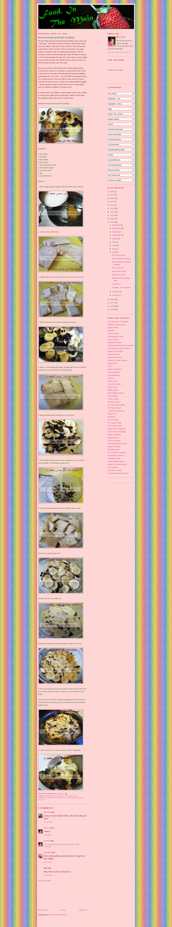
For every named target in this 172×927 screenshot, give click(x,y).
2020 (112, 191)
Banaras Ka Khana (115, 342)
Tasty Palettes (113, 396)
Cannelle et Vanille (115, 470)
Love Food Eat (113, 339)
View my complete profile (119, 52)
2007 (112, 303)
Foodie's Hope (113, 399)
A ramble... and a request (121, 287)
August (115, 239)
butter (62, 796)
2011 (112, 215)
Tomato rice (116, 284)
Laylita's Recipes (114, 447)
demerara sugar (55, 797)
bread (55, 796)
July (114, 242)
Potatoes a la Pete (119, 275)
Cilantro (110, 378)
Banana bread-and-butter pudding (56, 37)
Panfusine (111, 417)
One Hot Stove (113, 333)
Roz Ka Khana (113, 420)
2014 (112, 205)
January (115, 295)
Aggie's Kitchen (113, 438)
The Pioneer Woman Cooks (118, 473)
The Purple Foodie (115, 423)
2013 (112, 208)
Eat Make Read (113, 449)
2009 (112, 222)
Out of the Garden (114, 384)
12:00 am (48, 875)
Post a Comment (44, 881)
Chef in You (112, 414)
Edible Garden (113, 328)
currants (42, 797)
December (116, 225)
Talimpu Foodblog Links (116, 325)
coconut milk (72, 796)
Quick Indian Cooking (116, 393)
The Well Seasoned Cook (117, 444)
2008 (112, 299)
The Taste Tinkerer (115, 408)
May (114, 249)
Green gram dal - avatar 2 (121, 259)
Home (63, 910)
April (114, 252)
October (115, 232)
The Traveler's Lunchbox (117, 452)
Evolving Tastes (113, 402)
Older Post (83, 910)
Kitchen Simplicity (114, 435)
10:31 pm (48, 822)
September (116, 235)
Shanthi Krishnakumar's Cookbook (121, 345)
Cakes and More (114, 354)
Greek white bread (119, 271)
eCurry (110, 366)
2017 (112, 195)
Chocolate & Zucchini (116, 455)
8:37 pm (47, 862)
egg (65, 797)
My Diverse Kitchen (115, 357)
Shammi (47, 828)
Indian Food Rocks (115, 369)
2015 (112, 202)
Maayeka (111, 331)
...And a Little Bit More (116, 411)
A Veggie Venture (114, 458)
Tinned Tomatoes (114, 441)
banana (48, 796)
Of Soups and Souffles (116, 405)
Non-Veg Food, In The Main (118, 322)
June (114, 245)
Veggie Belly (112, 363)
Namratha (47, 852)
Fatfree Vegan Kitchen (116, 461)
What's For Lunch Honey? (117, 464)
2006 (112, 306)
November (116, 228)
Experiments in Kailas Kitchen (119, 348)
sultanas (71, 797)
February (115, 292)
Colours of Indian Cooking (117, 360)
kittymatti (47, 812)
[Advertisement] (50, 895)
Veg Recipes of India (115, 336)
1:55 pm (47, 835)
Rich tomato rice (118, 268)
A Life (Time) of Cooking (117, 432)
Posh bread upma (118, 255)
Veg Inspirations (114, 375)
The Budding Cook (115, 426)
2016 (112, 198)
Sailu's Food (112, 381)
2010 (112, 219)
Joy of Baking (113, 467)
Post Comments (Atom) (57, 915)
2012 (112, 212)
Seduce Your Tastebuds (116, 429)
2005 (112, 309)
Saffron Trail (112, 387)
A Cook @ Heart (114, 372)
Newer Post (42, 910)
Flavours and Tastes (115, 351)
